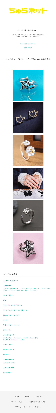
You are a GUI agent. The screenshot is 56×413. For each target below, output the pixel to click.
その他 (22, 339)
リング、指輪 (7, 338)
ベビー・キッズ (8, 344)
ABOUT (26, 397)
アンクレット (34, 290)
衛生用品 (6, 354)
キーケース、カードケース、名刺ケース (15, 310)
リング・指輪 (46, 288)
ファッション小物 (8, 367)
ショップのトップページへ (28, 43)
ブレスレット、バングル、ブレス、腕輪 (26, 338)
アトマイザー (7, 330)
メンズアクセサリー (9, 335)
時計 (4, 300)
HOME (17, 397)
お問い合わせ (28, 47)
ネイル (5, 320)
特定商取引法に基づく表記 (37, 402)
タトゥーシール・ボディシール (12, 305)
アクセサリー (7, 285)
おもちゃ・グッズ (8, 349)
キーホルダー (7, 372)
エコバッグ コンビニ (9, 362)
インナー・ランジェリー (10, 280)
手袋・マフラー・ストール (11, 325)
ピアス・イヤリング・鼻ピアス (29, 288)
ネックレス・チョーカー (10, 288)
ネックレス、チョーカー (10, 339)
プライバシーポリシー (17, 402)
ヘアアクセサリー (8, 295)
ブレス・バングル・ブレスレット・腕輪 (15, 290)
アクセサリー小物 (8, 359)
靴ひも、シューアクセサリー (12, 315)
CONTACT (38, 397)
